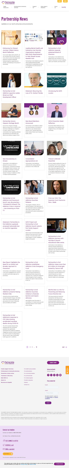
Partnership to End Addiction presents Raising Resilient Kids (11, 292)
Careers (26, 382)
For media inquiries (28, 377)
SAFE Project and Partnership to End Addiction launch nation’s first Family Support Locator (34, 226)
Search (64, 7)
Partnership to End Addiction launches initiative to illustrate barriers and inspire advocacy (32, 294)
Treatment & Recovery (7, 375)
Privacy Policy (10, 418)
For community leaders (29, 373)
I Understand (59, 463)
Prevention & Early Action (7, 373)
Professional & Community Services (10, 371)
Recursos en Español (6, 382)
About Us (3, 380)
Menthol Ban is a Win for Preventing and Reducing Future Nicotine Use (56, 292)
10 (36, 347)
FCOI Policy (22, 418)
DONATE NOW (53, 362)
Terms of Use (16, 418)
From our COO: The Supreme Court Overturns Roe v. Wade (56, 200)
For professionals (28, 375)
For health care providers (30, 368)
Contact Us (26, 384)
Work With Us (4, 377)
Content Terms (4, 418)
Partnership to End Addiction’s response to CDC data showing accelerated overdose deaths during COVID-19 (10, 319)
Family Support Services (7, 368)
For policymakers (28, 371)
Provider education (28, 380)
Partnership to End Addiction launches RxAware (32, 200)
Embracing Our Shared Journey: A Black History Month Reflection (10, 50)
